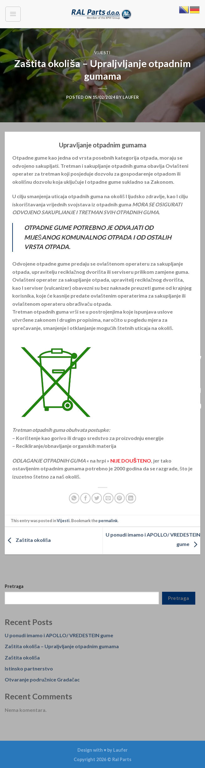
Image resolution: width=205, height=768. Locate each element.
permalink (108, 520)
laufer (131, 97)
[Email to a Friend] (108, 498)
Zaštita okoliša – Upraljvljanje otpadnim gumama (62, 646)
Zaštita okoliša (28, 540)
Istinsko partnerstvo (29, 668)
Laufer (120, 750)
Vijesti (102, 52)
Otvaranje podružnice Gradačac (42, 679)
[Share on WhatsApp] (74, 498)
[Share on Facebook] (85, 498)
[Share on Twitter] (97, 498)
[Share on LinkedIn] (131, 498)
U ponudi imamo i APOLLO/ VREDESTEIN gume (59, 635)
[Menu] (13, 14)
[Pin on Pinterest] (119, 498)
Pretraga (14, 586)
